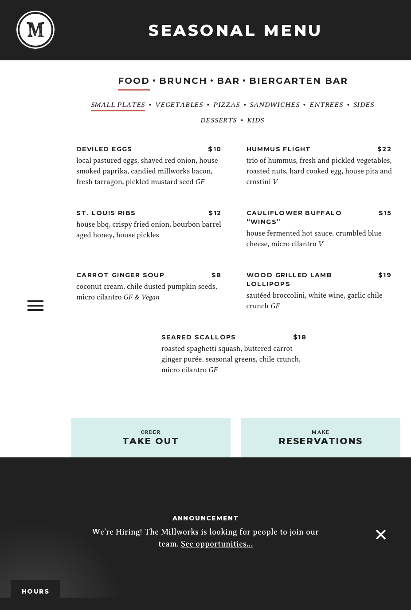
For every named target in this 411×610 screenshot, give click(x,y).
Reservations (321, 437)
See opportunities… (217, 543)
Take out (151, 437)
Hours (35, 591)
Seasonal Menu (236, 30)
